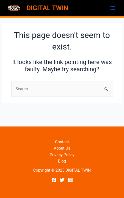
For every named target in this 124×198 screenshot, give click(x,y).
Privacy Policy (62, 154)
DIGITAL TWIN (47, 8)
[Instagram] (70, 179)
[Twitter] (62, 179)
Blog (62, 161)
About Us (62, 148)
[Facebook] (53, 179)
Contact (62, 141)
